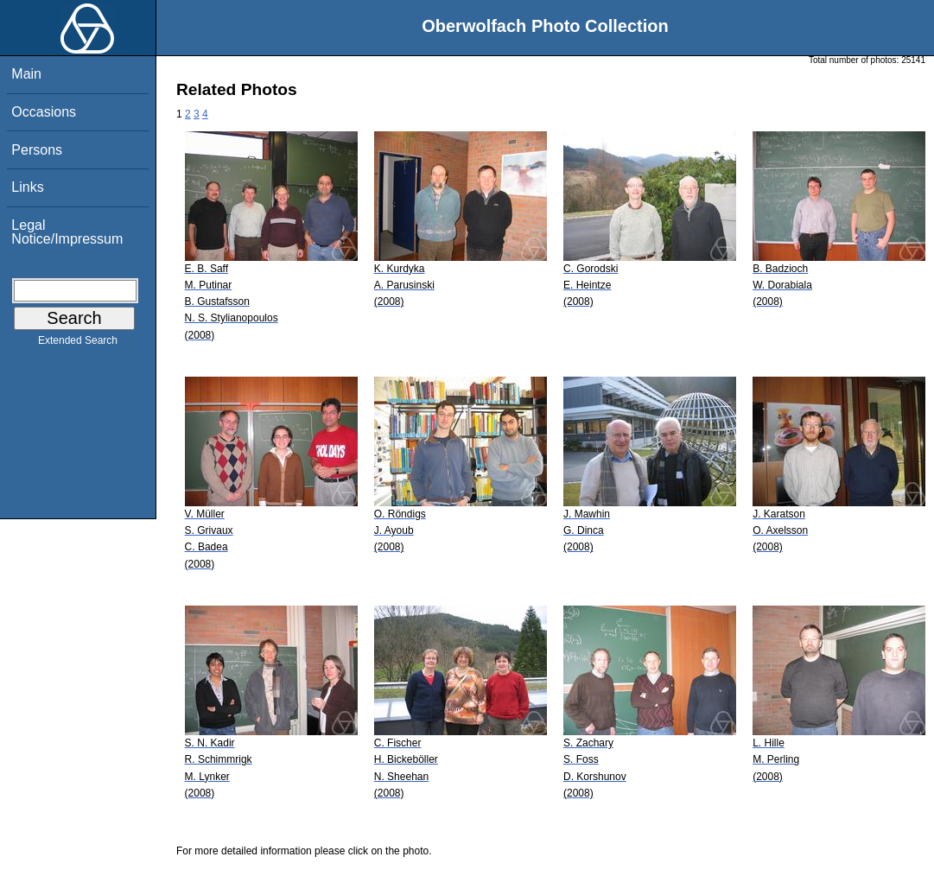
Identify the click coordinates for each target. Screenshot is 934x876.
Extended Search (78, 344)
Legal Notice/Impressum (67, 232)
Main (26, 74)
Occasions (43, 112)
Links (27, 187)
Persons (36, 150)
